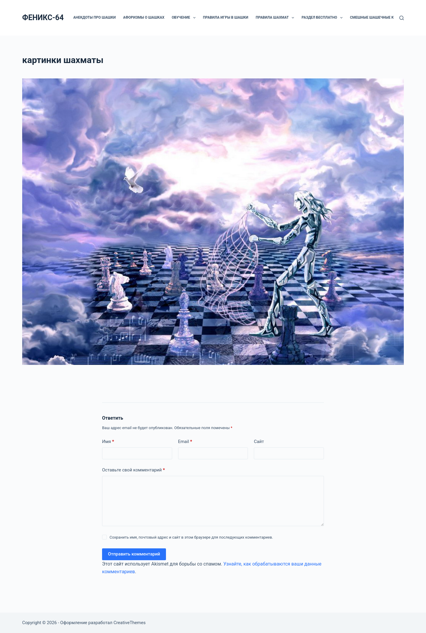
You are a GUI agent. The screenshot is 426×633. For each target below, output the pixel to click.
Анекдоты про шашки (94, 17)
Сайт (259, 441)
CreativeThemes (130, 622)
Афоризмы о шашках (143, 17)
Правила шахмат (276, 17)
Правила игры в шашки (225, 17)
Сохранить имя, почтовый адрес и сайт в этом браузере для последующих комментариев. (191, 537)
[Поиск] (401, 18)
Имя (108, 441)
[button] (194, 17)
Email (185, 441)
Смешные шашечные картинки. (381, 17)
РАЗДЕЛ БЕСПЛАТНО (323, 17)
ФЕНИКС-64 (43, 17)
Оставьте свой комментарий (133, 470)
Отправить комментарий (134, 554)
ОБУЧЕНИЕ (185, 17)
